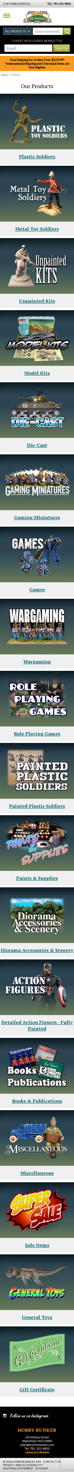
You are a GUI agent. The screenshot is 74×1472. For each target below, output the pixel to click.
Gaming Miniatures (37, 517)
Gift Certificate (37, 1389)
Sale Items (37, 1245)
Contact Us (52, 1461)
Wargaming (37, 661)
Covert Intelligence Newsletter (37, 40)
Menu (6, 15)
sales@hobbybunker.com (37, 1444)
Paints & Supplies (37, 878)
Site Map (41, 1468)
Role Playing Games (37, 733)
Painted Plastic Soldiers (37, 806)
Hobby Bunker (37, 17)
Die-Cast (37, 445)
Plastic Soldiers (37, 156)
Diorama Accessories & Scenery (37, 950)
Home (4, 74)
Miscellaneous (37, 1173)
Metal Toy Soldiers (37, 229)
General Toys (37, 1317)
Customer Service (16, 3)
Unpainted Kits (37, 301)
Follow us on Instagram (28, 1416)
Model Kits (37, 373)
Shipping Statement (18, 1468)
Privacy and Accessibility (23, 1465)
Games (37, 589)
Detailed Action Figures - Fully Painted (37, 1025)
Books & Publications (37, 1101)
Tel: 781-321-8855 (37, 1448)
